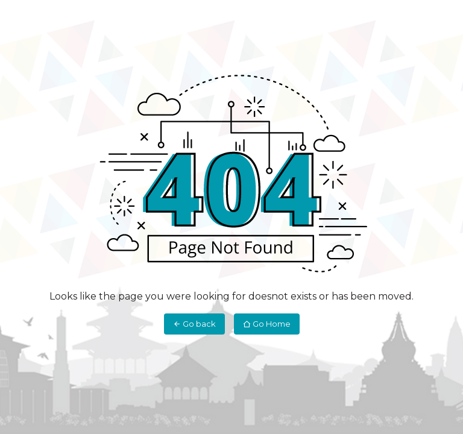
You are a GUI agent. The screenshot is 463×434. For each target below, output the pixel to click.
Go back (194, 324)
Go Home (267, 324)
